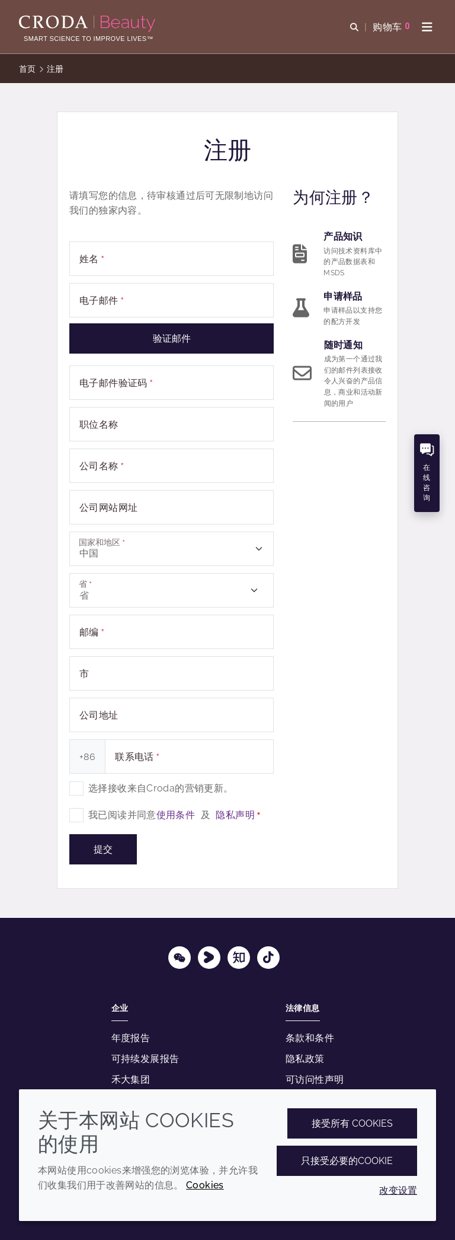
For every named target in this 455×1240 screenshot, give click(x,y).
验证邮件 (172, 338)
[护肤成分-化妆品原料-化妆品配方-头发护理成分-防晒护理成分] (88, 24)
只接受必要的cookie (347, 1160)
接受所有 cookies (352, 1123)
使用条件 (176, 815)
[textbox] (171, 549)
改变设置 (398, 1190)
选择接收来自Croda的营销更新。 (160, 788)
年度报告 (130, 1038)
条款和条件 (310, 1038)
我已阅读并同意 (174, 814)
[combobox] (171, 549)
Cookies (205, 1185)
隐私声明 (235, 815)
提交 (103, 849)
